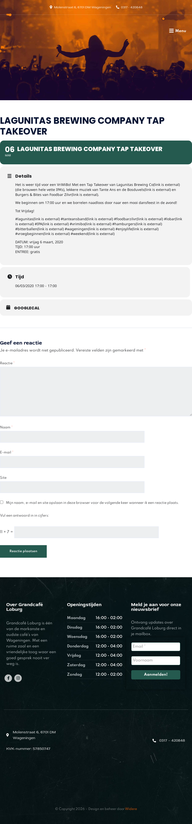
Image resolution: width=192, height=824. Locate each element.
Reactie (7, 363)
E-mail (7, 452)
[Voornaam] (155, 660)
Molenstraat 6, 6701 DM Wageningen (82, 7)
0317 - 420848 (131, 7)
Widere (131, 809)
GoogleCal (27, 308)
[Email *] (155, 646)
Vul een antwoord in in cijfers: (24, 515)
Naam (6, 427)
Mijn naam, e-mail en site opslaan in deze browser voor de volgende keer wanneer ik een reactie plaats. (92, 503)
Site (3, 478)
